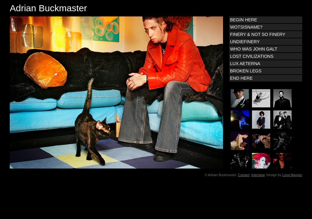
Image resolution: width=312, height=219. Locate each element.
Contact (244, 175)
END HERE (241, 78)
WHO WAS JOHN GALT (253, 49)
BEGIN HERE (243, 19)
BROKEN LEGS (245, 70)
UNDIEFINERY (245, 41)
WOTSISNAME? (246, 27)
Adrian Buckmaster (48, 8)
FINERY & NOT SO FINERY (257, 34)
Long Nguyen (292, 175)
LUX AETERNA (245, 63)
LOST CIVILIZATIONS (252, 56)
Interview (257, 175)
